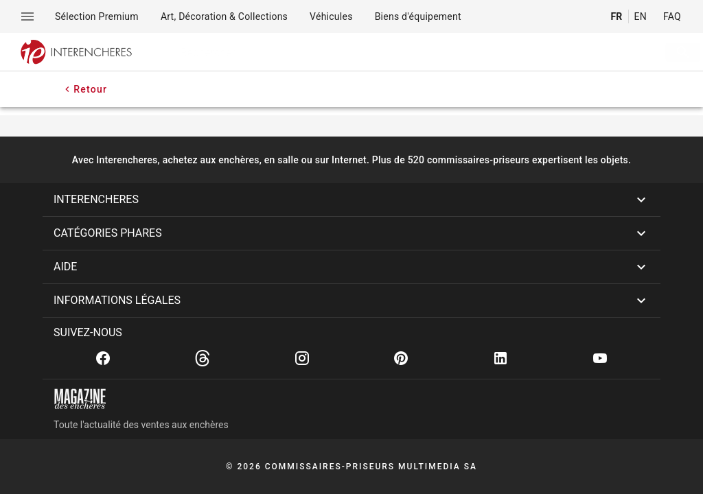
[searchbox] (398, 52)
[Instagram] (302, 358)
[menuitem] (97, 16)
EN (640, 16)
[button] (351, 199)
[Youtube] (600, 358)
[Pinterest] (401, 358)
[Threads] (202, 358)
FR (616, 16)
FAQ (672, 16)
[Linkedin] (500, 358)
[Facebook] (103, 358)
